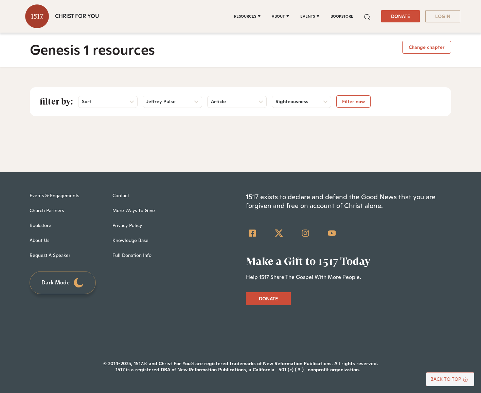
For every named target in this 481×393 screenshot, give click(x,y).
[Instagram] (305, 233)
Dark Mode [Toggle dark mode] (62, 283)
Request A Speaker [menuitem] (50, 255)
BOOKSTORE (342, 16)
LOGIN (442, 16)
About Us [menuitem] (39, 240)
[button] (367, 16)
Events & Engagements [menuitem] (54, 195)
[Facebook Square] (252, 233)
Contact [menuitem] (120, 195)
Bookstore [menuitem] (40, 225)
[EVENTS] (310, 16)
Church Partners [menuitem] (47, 210)
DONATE (400, 16)
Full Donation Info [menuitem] (132, 255)
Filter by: (56, 101)
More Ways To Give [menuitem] (133, 210)
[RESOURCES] (247, 16)
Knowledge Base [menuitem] (130, 240)
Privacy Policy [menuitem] (127, 225)
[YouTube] (331, 233)
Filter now (353, 101)
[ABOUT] (280, 16)
